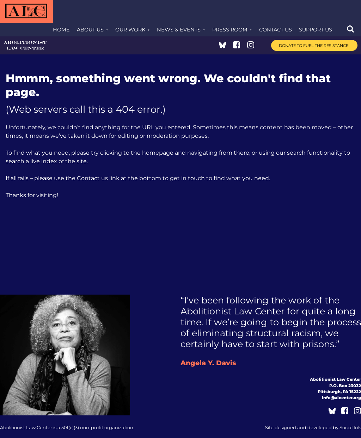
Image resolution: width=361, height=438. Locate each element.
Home (61, 29)
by (313, 427)
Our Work (130, 29)
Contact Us (275, 29)
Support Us (315, 29)
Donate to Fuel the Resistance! (314, 45)
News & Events (179, 29)
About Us (90, 29)
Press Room (229, 29)
